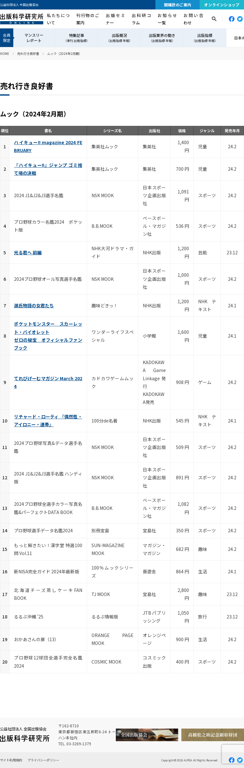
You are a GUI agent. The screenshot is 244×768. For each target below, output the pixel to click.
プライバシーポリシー (43, 760)
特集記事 (77, 37)
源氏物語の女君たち (34, 305)
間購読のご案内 (177, 4)
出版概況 (119, 37)
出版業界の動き (162, 37)
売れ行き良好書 (28, 53)
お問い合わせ (193, 19)
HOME (4, 53)
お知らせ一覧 (167, 19)
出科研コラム (141, 19)
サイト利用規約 (11, 760)
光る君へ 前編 (27, 252)
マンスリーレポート (33, 37)
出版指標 (205, 37)
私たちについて (58, 19)
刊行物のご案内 (87, 19)
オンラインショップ (222, 4)
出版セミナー (115, 19)
